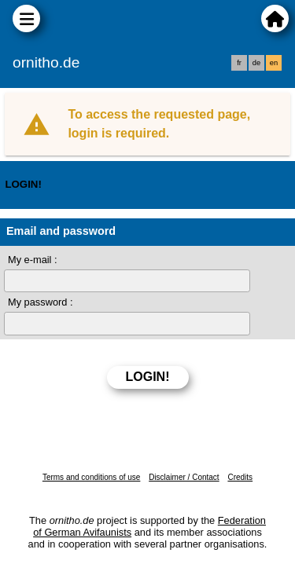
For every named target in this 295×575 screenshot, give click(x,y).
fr (239, 63)
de (256, 63)
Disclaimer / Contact (184, 477)
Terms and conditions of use (91, 477)
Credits (240, 477)
